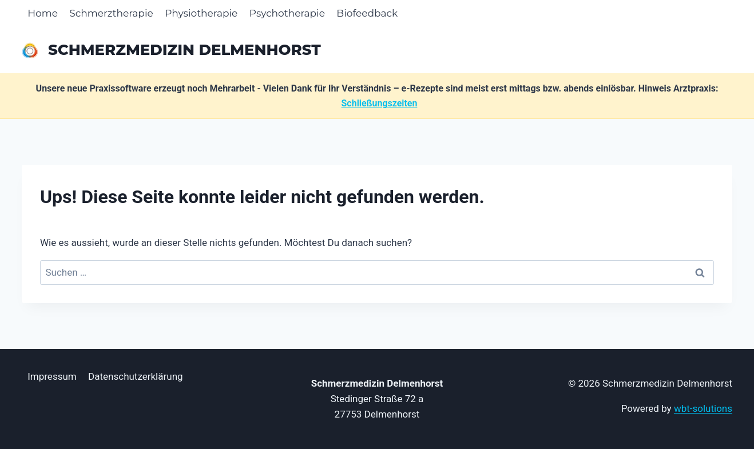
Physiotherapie (201, 13)
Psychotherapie (287, 13)
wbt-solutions (703, 408)
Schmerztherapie (111, 13)
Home (42, 13)
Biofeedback (367, 13)
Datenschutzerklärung (135, 376)
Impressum (52, 376)
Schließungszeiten (380, 103)
